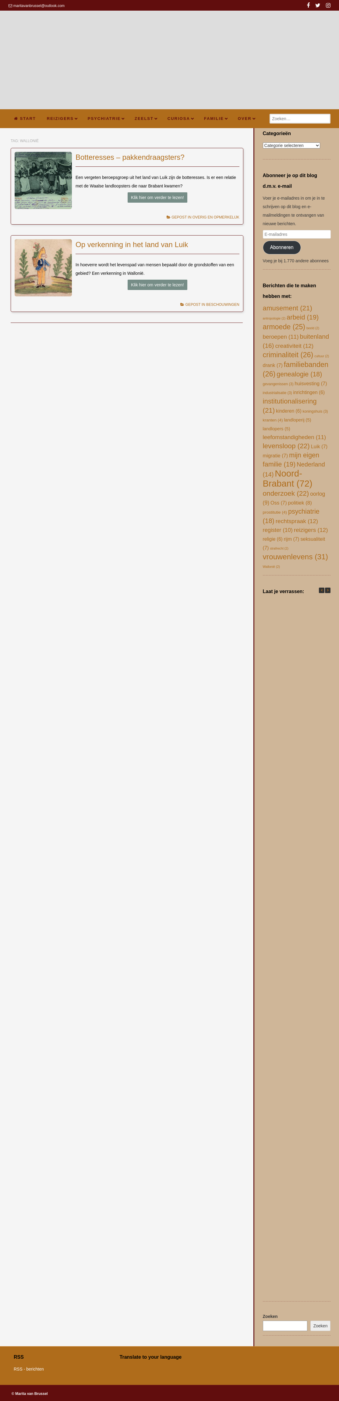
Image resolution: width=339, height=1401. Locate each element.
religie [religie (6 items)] (273, 539)
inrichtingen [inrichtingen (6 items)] (309, 392)
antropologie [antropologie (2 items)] (274, 318)
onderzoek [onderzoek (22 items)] (286, 493)
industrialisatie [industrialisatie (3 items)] (277, 393)
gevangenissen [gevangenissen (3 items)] (278, 384)
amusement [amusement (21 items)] (287, 308)
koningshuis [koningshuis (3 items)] (315, 411)
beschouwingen (222, 304)
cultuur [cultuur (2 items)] (321, 356)
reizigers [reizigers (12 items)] (311, 530)
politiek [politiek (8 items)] (300, 503)
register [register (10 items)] (278, 530)
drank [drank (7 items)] (273, 365)
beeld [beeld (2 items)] (312, 328)
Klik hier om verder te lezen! (157, 197)
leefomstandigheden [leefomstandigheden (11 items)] (294, 437)
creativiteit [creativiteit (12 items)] (294, 346)
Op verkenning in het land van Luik (132, 244)
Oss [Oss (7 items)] (278, 502)
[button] (327, 590)
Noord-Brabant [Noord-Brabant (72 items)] (288, 478)
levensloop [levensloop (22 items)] (286, 446)
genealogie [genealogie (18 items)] (299, 374)
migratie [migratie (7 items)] (275, 455)
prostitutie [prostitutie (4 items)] (275, 512)
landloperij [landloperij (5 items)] (297, 420)
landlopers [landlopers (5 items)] (276, 428)
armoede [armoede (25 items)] (284, 327)
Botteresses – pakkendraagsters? (130, 157)
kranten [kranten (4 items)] (273, 420)
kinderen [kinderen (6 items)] (289, 411)
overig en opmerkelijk (215, 217)
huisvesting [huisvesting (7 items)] (311, 383)
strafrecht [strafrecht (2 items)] (279, 548)
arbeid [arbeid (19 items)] (303, 317)
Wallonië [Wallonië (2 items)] (271, 566)
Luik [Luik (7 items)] (319, 446)
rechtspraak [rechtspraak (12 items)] (297, 521)
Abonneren (282, 247)
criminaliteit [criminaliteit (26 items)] (288, 355)
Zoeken (270, 1316)
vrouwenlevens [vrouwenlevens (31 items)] (295, 557)
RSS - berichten (29, 1369)
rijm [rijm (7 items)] (291, 539)
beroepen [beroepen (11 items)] (281, 337)
